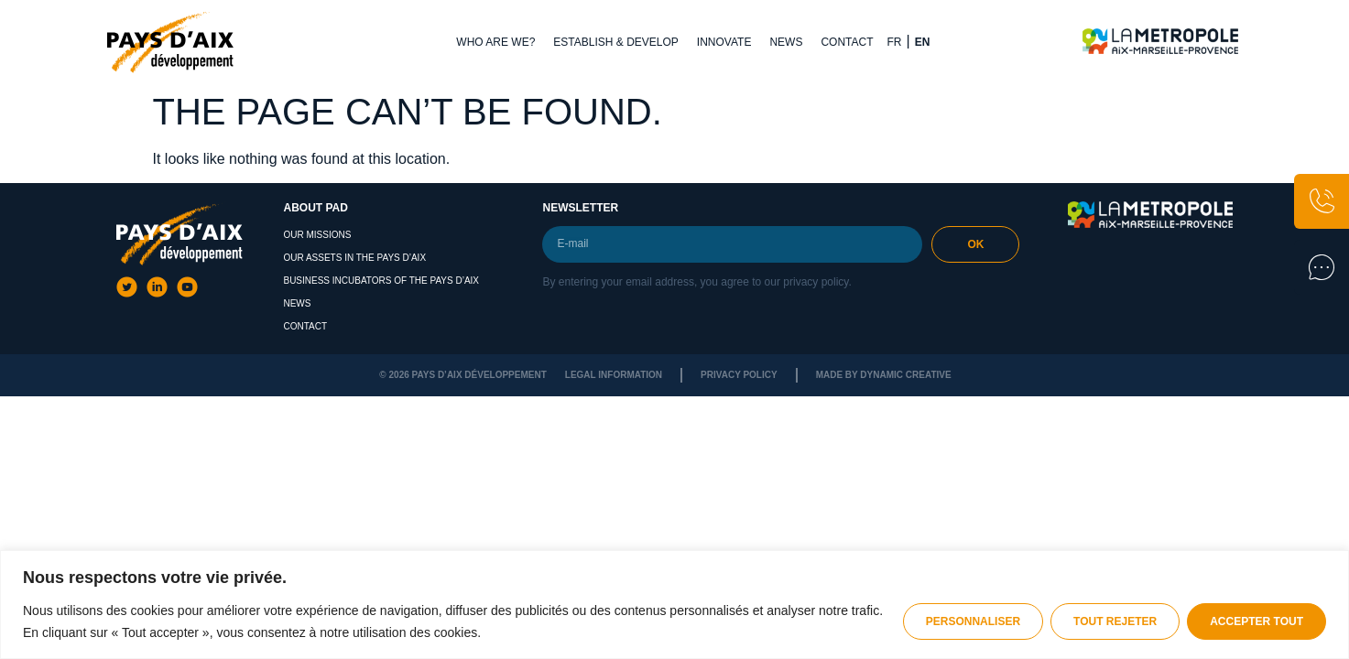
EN (922, 42)
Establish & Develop (616, 42)
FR (894, 42)
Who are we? (495, 42)
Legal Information (613, 375)
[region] (674, 604)
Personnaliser (973, 621)
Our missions (317, 235)
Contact (847, 42)
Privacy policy (739, 375)
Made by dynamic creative (884, 375)
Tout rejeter (1115, 621)
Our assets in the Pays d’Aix (354, 258)
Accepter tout (1256, 621)
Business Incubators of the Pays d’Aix (381, 280)
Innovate (724, 42)
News (785, 42)
